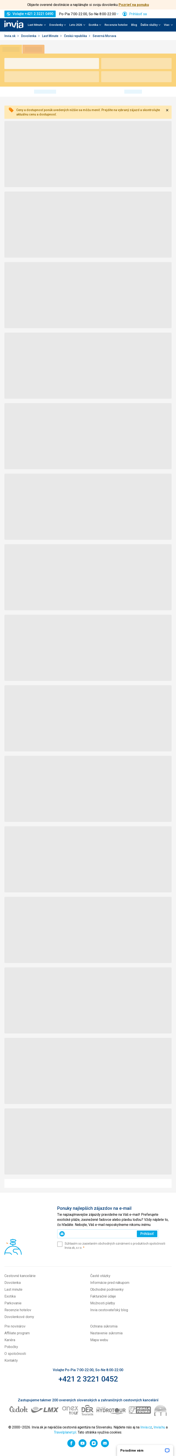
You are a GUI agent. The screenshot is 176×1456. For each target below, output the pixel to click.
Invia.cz (146, 1427)
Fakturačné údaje (103, 1296)
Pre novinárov (15, 1326)
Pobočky (11, 1347)
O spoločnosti (15, 1354)
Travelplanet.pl (65, 1432)
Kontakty (11, 1360)
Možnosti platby (102, 1303)
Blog (134, 24)
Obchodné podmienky (107, 1289)
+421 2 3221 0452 (88, 1378)
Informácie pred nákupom (109, 1283)
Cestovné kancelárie (20, 1276)
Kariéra (9, 1340)
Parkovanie (13, 1303)
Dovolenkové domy (19, 1317)
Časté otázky (100, 1276)
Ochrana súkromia (103, 1326)
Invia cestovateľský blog (109, 1310)
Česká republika (76, 36)
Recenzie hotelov (116, 24)
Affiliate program (17, 1333)
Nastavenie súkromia (106, 1333)
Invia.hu (159, 1427)
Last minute (13, 1289)
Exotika (10, 1296)
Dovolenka (29, 36)
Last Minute (50, 36)
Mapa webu (99, 1340)
